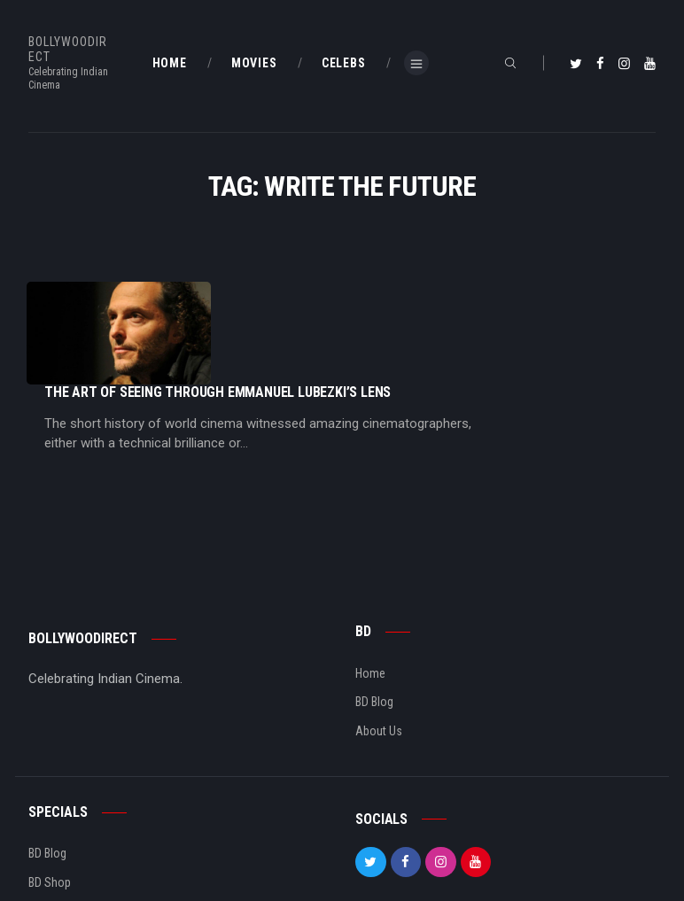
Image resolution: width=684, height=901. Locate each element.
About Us (378, 658)
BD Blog (374, 630)
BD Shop (49, 810)
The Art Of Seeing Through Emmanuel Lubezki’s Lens (395, 290)
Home (370, 601)
